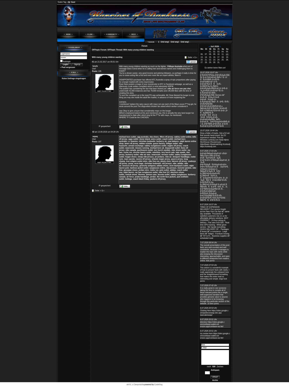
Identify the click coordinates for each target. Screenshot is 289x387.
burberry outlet (132, 155)
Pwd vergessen (68, 67)
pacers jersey (177, 159)
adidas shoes (162, 166)
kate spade (180, 152)
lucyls (95, 66)
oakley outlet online (182, 137)
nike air (168, 157)
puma (130, 163)
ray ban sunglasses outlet (146, 172)
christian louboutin (147, 141)
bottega (128, 179)
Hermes (141, 175)
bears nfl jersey (131, 143)
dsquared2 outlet (172, 148)
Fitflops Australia (174, 66)
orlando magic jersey (161, 159)
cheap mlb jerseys (146, 157)
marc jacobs (129, 159)
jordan (153, 177)
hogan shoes (131, 157)
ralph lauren (128, 172)
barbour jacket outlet (139, 168)
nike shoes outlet (179, 150)
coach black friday (141, 179)
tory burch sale (168, 152)
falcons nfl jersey (179, 161)
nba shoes (154, 137)
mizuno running (142, 148)
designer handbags (181, 157)
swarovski (129, 148)
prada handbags (142, 177)
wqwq (95, 136)
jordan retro (143, 170)
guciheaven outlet (145, 150)
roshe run (128, 152)
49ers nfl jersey (166, 137)
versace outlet (167, 155)
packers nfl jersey (158, 179)
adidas (180, 163)
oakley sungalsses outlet (155, 146)
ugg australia (142, 137)
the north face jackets (166, 177)
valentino (156, 152)
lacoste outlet (164, 175)
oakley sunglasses (179, 175)
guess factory (159, 143)
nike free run (154, 161)
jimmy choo (165, 161)
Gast (73, 2)
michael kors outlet (127, 137)
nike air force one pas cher (179, 89)
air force (130, 177)
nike (174, 163)
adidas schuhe (145, 143)
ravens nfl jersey (143, 159)
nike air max (145, 155)
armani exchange (135, 146)
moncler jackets (184, 168)
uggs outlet (133, 139)
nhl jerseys (167, 163)
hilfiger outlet (172, 143)
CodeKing (158, 384)
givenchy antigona (147, 166)
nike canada (131, 150)
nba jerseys (171, 168)
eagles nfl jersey (174, 146)
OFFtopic (96, 50)
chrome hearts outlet (142, 152)
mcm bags (138, 163)
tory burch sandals (162, 150)
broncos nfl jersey (130, 166)
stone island (144, 139)
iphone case (151, 175)
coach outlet (167, 139)
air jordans (159, 157)
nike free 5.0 (164, 172)
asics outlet (156, 139)
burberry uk (161, 141)
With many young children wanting (138, 50)
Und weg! (159, 42)
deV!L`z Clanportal (134, 384)
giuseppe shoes (131, 170)
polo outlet (164, 170)
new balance (173, 141)
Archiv (215, 380)
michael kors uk (157, 148)
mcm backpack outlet (178, 166)
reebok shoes (131, 175)
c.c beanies (133, 141)
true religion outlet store (136, 161)
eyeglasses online (157, 168)
